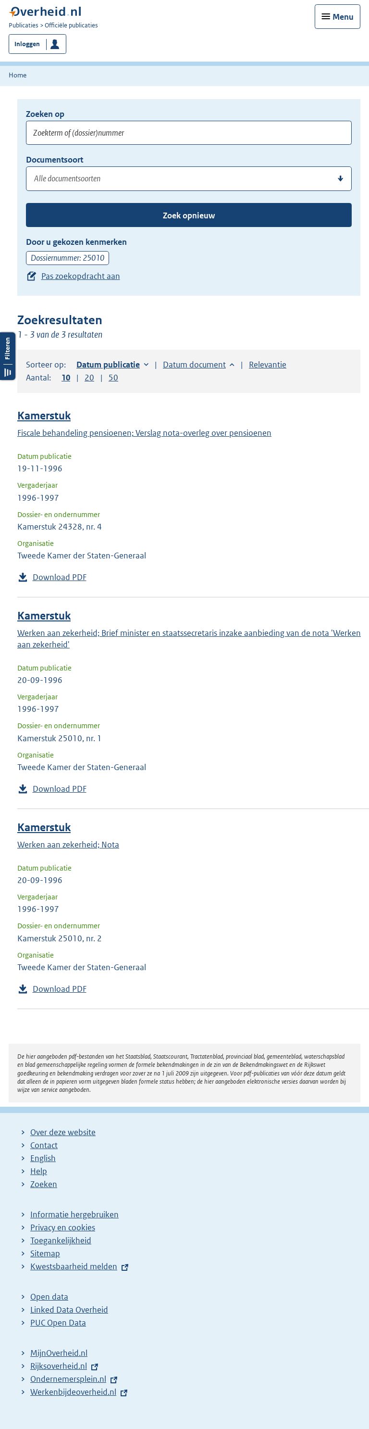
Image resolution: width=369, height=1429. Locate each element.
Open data (49, 1296)
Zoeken (43, 1184)
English (43, 1158)
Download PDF (59, 577)
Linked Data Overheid (69, 1309)
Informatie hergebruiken (74, 1214)
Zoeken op (45, 114)
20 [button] (89, 377)
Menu (343, 17)
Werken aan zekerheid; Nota (68, 844)
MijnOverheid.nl (58, 1353)
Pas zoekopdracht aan (80, 276)
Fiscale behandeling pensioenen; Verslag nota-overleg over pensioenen (144, 433)
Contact (44, 1145)
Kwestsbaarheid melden (73, 1266)
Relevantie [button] (267, 364)
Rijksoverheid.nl (58, 1366)
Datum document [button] (194, 364)
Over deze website (63, 1132)
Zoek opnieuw (189, 215)
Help (38, 1171)
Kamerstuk (44, 415)
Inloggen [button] (27, 44)
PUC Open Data (58, 1322)
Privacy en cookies (62, 1227)
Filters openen (7, 356)
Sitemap (45, 1253)
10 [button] (66, 377)
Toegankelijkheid (60, 1240)
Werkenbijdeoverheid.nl (73, 1392)
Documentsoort (54, 159)
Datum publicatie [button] (108, 364)
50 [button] (113, 377)
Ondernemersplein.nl (68, 1379)
